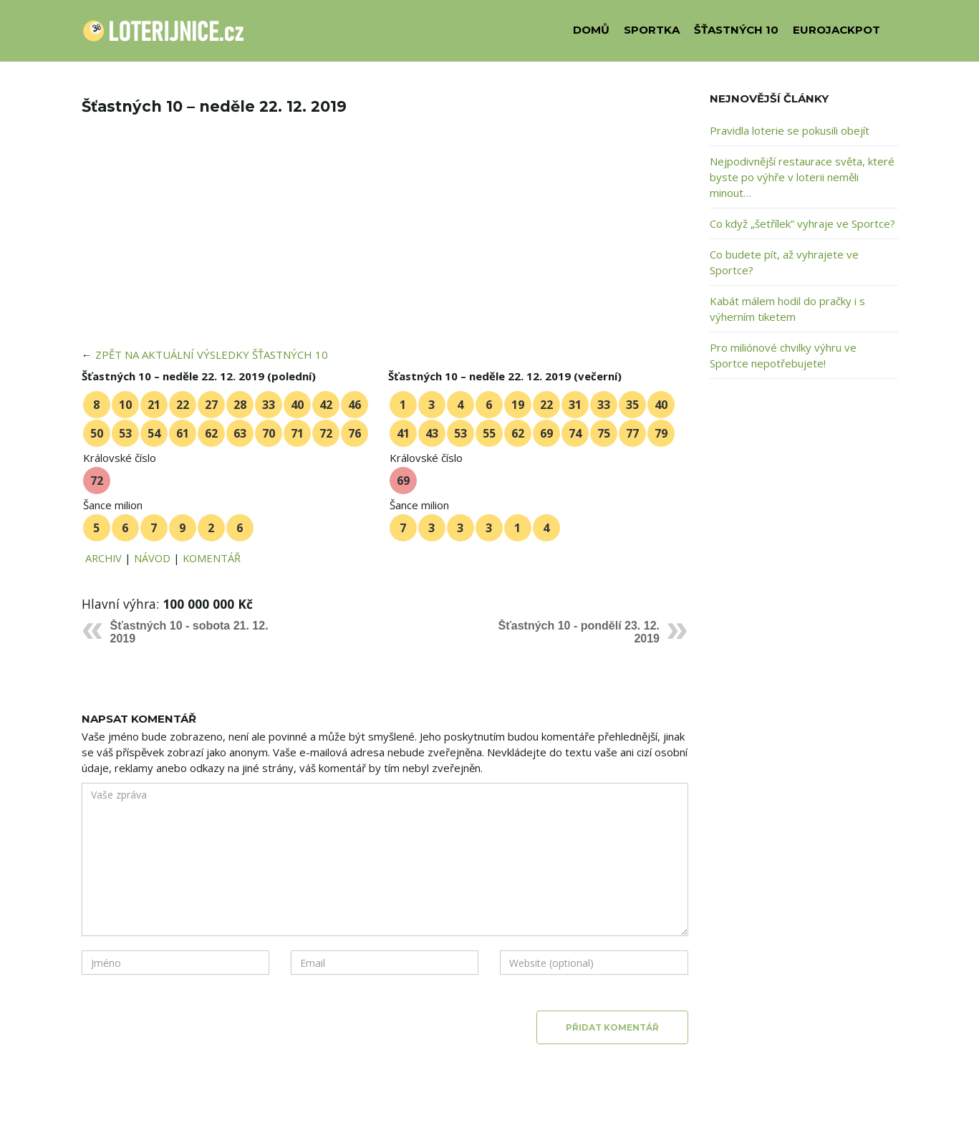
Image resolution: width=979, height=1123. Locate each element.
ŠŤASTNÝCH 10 (736, 30)
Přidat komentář (612, 1027)
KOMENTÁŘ (212, 558)
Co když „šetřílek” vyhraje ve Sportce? (802, 223)
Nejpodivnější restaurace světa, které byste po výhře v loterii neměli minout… (802, 177)
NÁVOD (152, 558)
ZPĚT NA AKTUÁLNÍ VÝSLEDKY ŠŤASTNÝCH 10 (211, 354)
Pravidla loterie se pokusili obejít (789, 130)
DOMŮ (591, 30)
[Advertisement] (385, 240)
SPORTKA (652, 30)
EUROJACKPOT (836, 30)
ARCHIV (103, 558)
